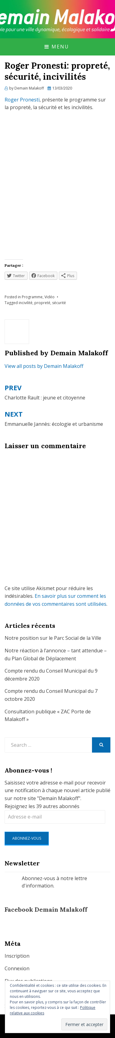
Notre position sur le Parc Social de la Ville (53, 638)
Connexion (17, 968)
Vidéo (49, 297)
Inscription (17, 955)
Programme (32, 297)
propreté (42, 302)
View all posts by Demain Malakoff (44, 366)
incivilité (26, 302)
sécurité (59, 302)
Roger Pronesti (22, 99)
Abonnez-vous (26, 838)
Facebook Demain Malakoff (46, 909)
